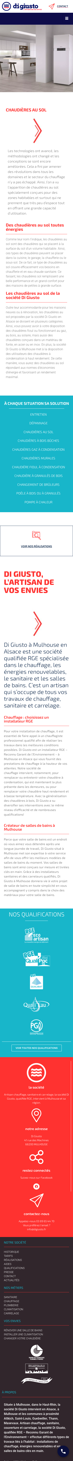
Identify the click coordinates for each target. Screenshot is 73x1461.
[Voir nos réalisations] (36, 535)
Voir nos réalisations (36, 546)
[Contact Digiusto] (63, 1451)
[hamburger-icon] (66, 19)
